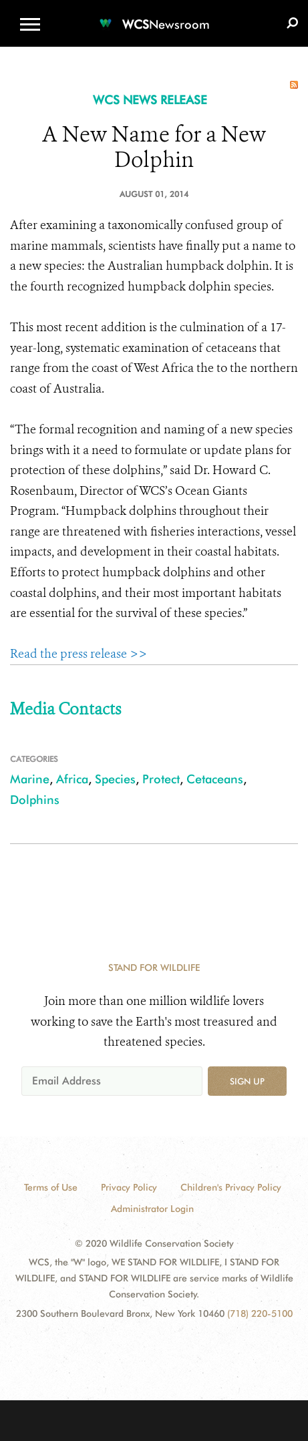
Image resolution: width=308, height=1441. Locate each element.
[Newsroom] (154, 16)
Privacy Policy (129, 1187)
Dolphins (34, 800)
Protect (161, 779)
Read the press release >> (78, 654)
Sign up (247, 1081)
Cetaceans (214, 779)
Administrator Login (152, 1208)
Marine (29, 779)
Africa (72, 779)
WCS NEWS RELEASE (150, 100)
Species (115, 779)
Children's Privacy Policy (230, 1187)
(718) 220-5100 (260, 1313)
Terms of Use (51, 1187)
